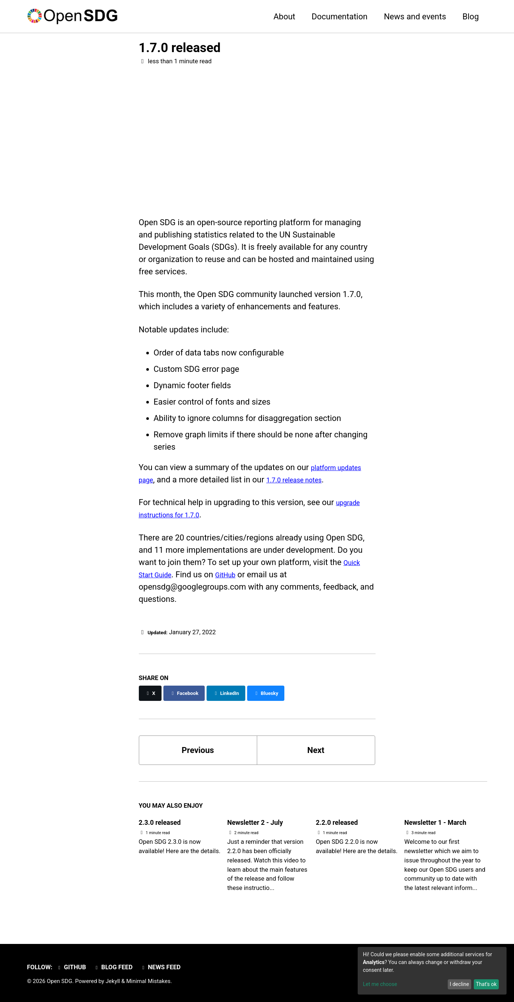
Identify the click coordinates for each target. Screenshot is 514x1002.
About (285, 16)
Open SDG (59, 981)
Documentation (339, 16)
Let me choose (380, 984)
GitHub (236, 576)
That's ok (486, 984)
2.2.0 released (342, 824)
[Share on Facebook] (190, 695)
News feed (164, 967)
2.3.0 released (165, 824)
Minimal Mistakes (148, 981)
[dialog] (432, 971)
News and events (415, 16)
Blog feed (115, 967)
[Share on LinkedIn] (238, 695)
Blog (471, 16)
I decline (459, 984)
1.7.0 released (180, 47)
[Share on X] (151, 695)
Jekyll (113, 981)
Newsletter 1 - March (443, 824)
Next (315, 752)
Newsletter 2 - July (262, 824)
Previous (198, 752)
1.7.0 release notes (304, 481)
